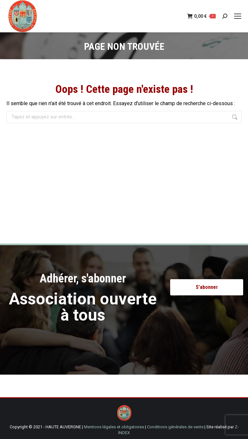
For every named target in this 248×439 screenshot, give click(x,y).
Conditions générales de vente (175, 426)
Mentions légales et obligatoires (114, 426)
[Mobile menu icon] (238, 16)
